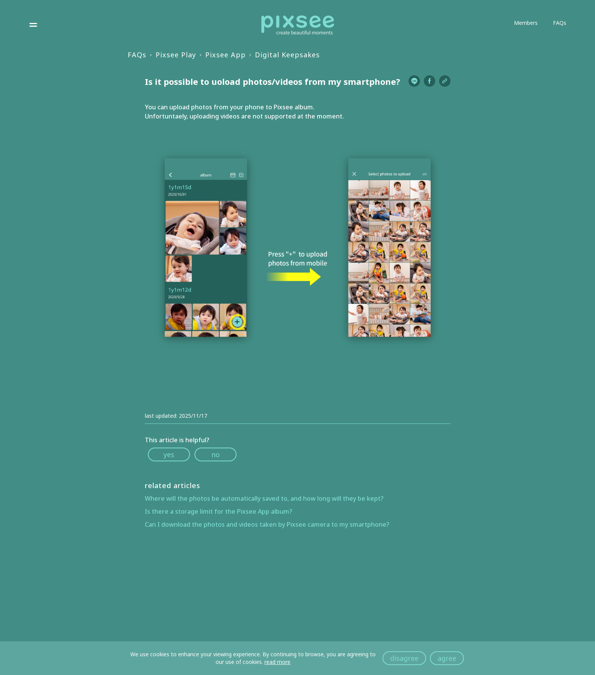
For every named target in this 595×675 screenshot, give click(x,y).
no (215, 454)
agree (447, 658)
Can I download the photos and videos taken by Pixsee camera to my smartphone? (267, 524)
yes (169, 454)
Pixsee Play (176, 54)
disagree (404, 658)
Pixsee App (225, 54)
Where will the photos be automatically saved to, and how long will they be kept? (264, 498)
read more (277, 661)
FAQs (559, 22)
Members (526, 22)
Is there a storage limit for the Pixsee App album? (218, 511)
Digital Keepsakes (287, 54)
